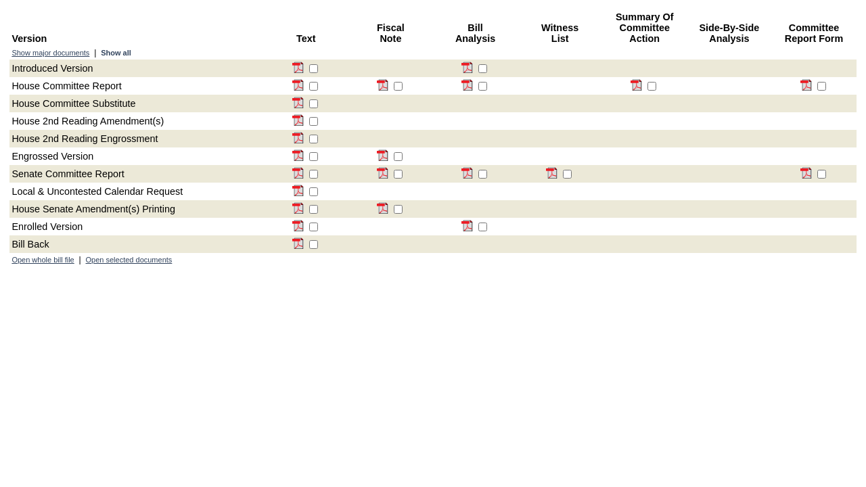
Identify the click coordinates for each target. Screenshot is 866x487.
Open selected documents (129, 260)
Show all (116, 53)
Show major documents (50, 53)
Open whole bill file (43, 260)
